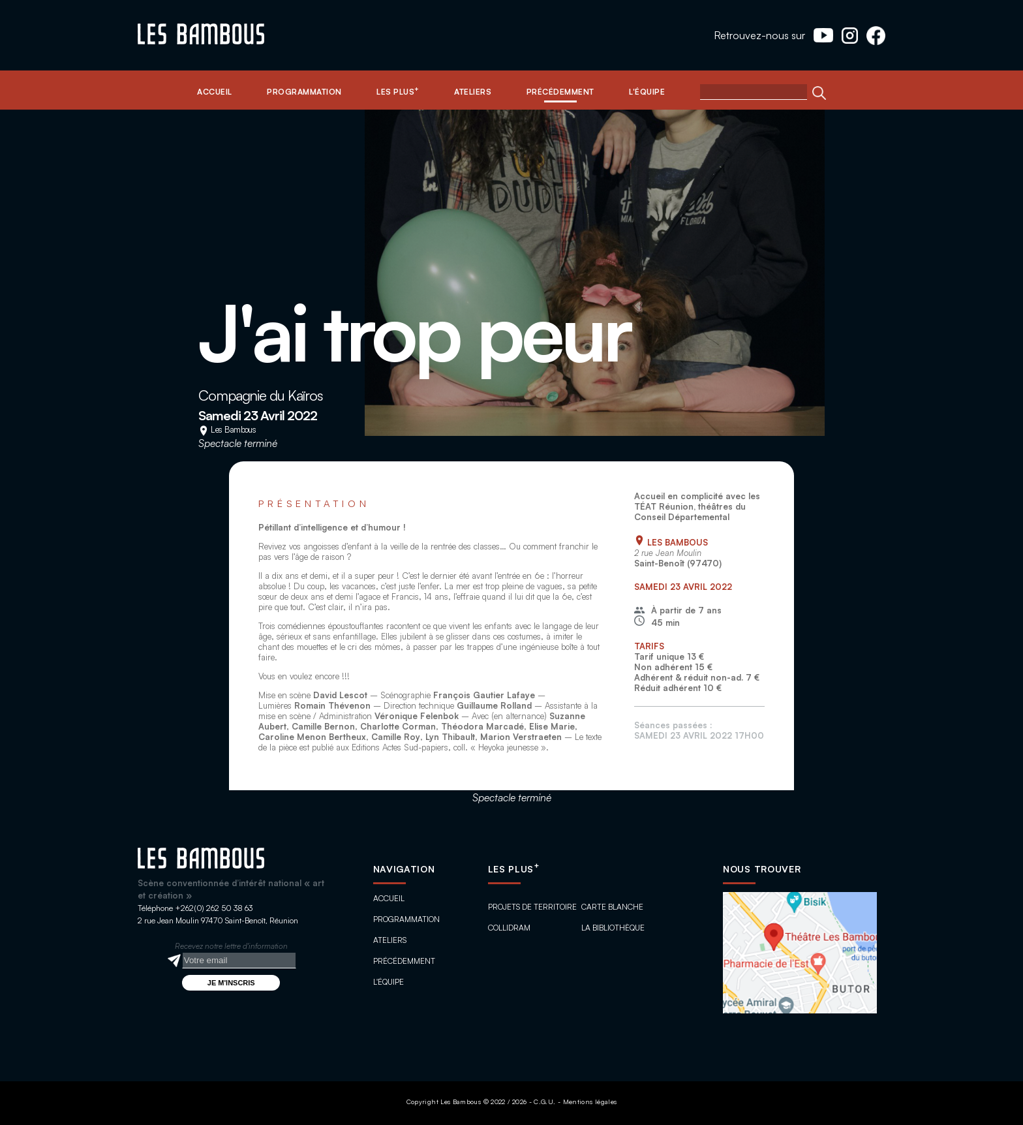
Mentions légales (590, 1101)
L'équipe (388, 982)
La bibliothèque (613, 927)
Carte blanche (612, 907)
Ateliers (389, 940)
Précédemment (404, 961)
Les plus (514, 868)
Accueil (389, 898)
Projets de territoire (532, 907)
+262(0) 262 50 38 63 (213, 908)
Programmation (406, 919)
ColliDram (509, 927)
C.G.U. (544, 1101)
